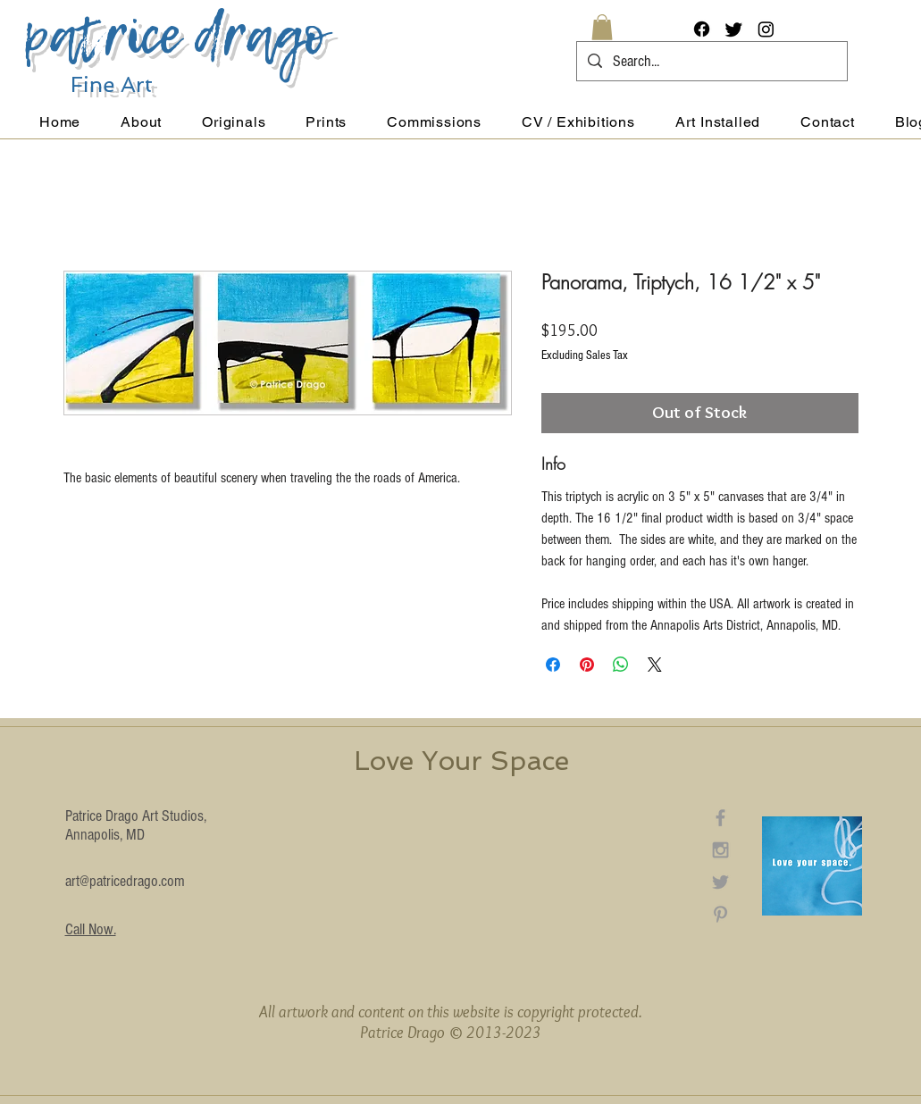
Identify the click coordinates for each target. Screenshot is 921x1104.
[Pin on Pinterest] (587, 664)
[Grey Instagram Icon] (720, 850)
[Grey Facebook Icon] (720, 818)
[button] (602, 27)
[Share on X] (655, 664)
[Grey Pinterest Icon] (720, 914)
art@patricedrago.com (125, 881)
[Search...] (711, 61)
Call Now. (90, 929)
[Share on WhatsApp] (621, 664)
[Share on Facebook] (553, 664)
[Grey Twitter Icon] (720, 882)
